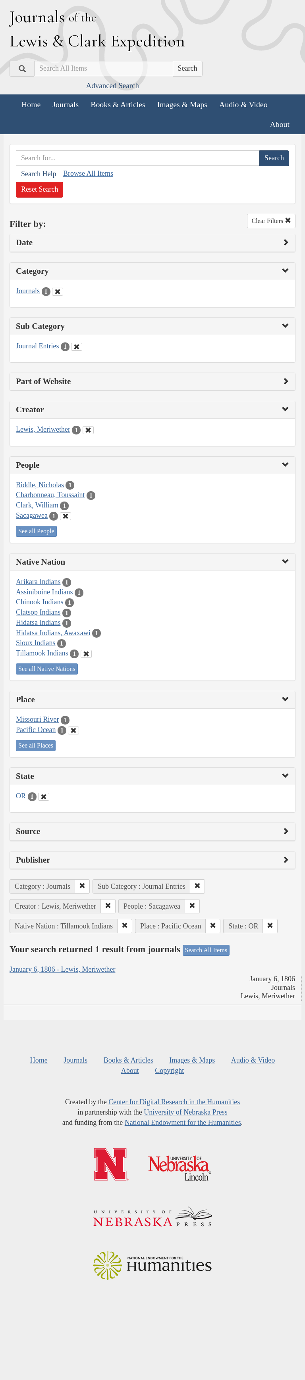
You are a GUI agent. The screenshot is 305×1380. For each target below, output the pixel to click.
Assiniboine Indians (44, 592)
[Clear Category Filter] (57, 292)
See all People (36, 531)
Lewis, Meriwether (43, 429)
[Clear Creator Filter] (88, 430)
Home (31, 104)
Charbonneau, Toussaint (50, 495)
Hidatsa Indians (38, 623)
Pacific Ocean (36, 730)
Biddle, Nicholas (40, 485)
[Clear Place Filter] (73, 730)
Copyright (169, 1070)
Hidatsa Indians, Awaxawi (53, 633)
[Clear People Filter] (65, 516)
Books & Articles (118, 104)
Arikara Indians (38, 582)
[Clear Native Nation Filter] (86, 654)
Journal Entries (37, 346)
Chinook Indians (40, 602)
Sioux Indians (36, 643)
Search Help (38, 174)
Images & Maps (182, 104)
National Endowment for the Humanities (183, 1122)
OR (21, 796)
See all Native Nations (46, 668)
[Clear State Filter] (43, 797)
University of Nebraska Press (185, 1112)
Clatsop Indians (38, 612)
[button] (82, 886)
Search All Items (206, 950)
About (280, 124)
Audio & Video (243, 104)
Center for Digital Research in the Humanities (174, 1102)
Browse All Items (88, 173)
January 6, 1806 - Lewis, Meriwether (62, 969)
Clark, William (37, 505)
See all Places (35, 745)
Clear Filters (271, 220)
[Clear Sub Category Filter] (76, 347)
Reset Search (39, 189)
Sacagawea (32, 515)
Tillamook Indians (42, 653)
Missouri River (37, 719)
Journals (65, 104)
